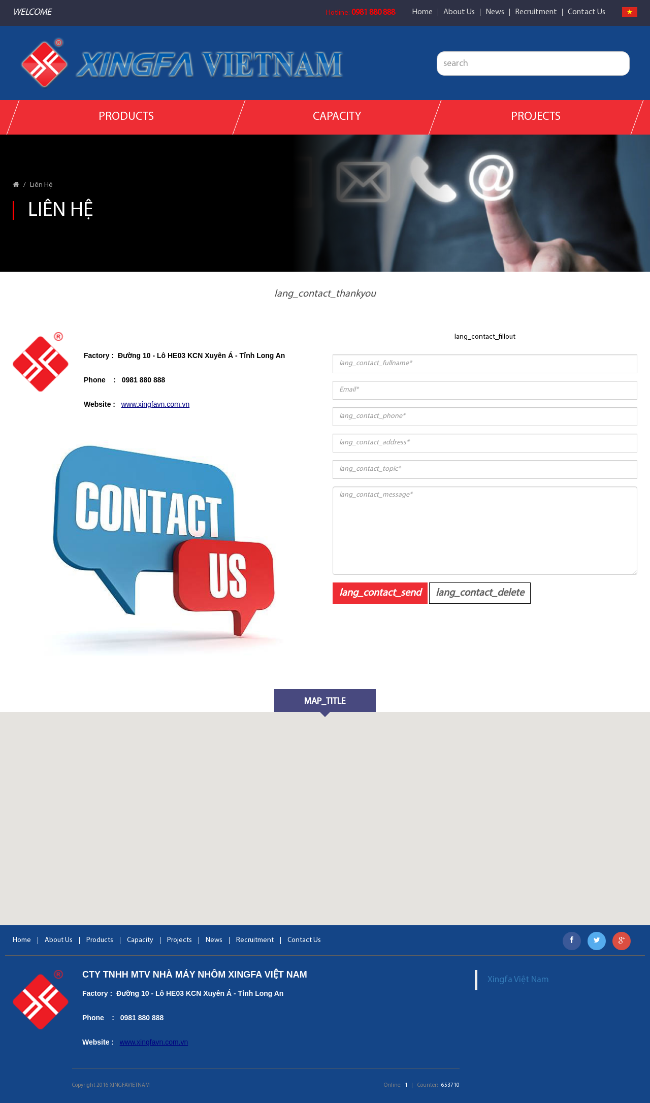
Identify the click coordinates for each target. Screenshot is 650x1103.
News (494, 12)
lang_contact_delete (480, 593)
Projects (536, 117)
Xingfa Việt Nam (518, 980)
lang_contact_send (380, 593)
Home (422, 12)
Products (126, 117)
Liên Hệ (41, 185)
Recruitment (536, 12)
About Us (459, 12)
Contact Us (586, 12)
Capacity (337, 117)
